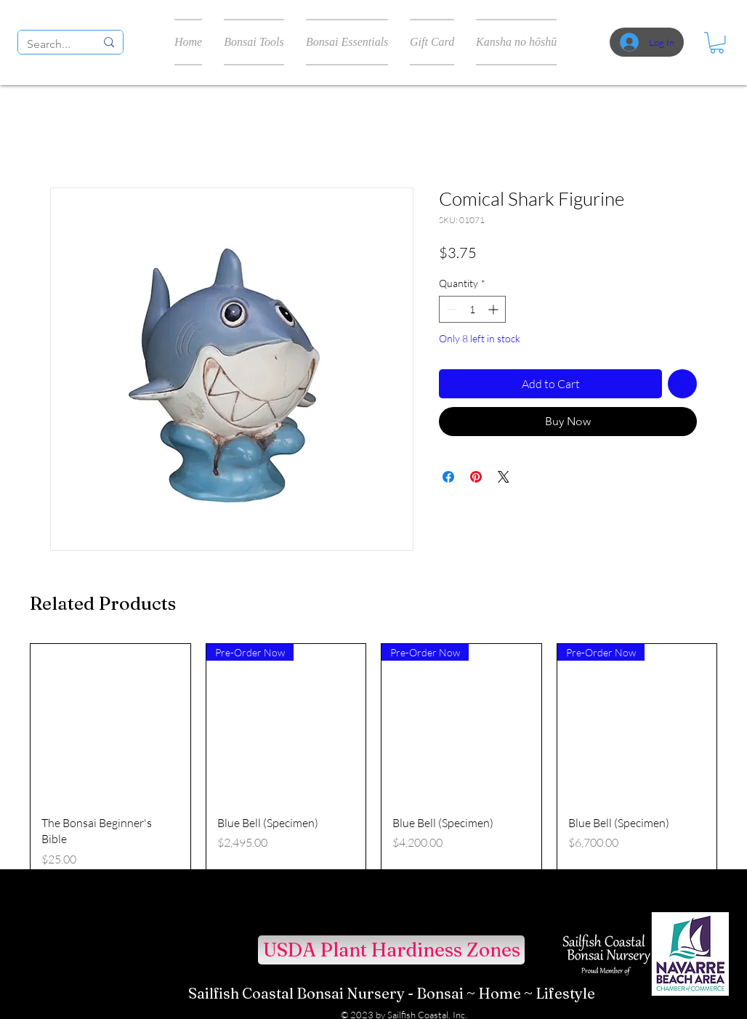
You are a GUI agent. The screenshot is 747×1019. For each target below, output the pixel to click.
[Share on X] (503, 477)
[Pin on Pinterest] (476, 477)
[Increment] (494, 309)
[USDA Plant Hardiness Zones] (391, 949)
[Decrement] (450, 309)
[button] (717, 42)
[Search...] (50, 44)
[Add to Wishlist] (682, 383)
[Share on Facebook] (448, 477)
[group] (373, 770)
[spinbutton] (472, 309)
